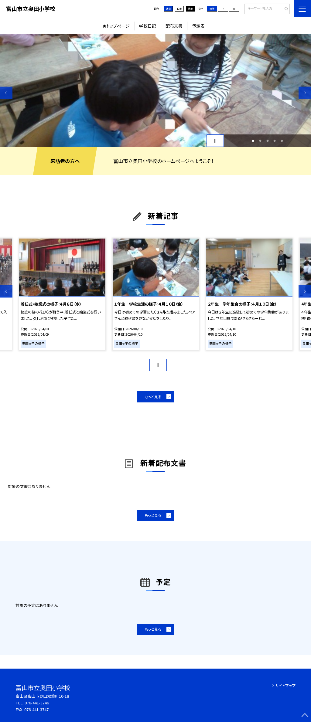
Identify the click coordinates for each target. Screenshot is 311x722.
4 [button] (274, 141)
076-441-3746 (37, 703)
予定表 (198, 26)
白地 (179, 8)
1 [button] (253, 141)
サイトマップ (285, 685)
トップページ (118, 26)
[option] (155, 90)
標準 (212, 8)
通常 (168, 8)
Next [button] (305, 92)
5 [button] (282, 141)
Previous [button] (6, 92)
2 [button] (260, 141)
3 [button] (267, 141)
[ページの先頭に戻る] (305, 716)
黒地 (190, 8)
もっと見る (153, 396)
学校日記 (147, 26)
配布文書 (174, 26)
